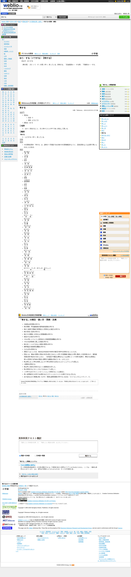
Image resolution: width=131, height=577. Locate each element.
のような (85, 144)
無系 (103, 99)
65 (60, 351)
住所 (32, 331)
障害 (45, 344)
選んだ (76, 362)
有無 (25, 178)
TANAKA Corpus (6, 499)
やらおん (105, 245)
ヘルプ (128, 1)
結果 (81, 356)
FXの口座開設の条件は (28, 465)
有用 (27, 294)
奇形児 (104, 108)
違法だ (62, 372)
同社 (25, 354)
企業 (68, 356)
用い (64, 128)
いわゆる (65, 377)
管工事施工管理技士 (36, 329)
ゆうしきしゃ (28, 257)
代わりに (58, 362)
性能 (41, 341)
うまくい (31, 351)
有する (71, 493)
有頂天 (28, 171)
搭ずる (40, 396)
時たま (29, 362)
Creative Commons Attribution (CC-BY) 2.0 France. (41, 501)
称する (57, 396)
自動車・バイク (8, 51)
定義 (104, 229)
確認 (104, 242)
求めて (55, 359)
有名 (27, 287)
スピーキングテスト (10, 159)
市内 (28, 331)
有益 (27, 220)
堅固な (49, 377)
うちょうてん (28, 169)
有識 (27, 255)
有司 (26, 245)
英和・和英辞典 (24, 1)
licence (120, 528)
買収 (25, 351)
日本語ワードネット (23, 520)
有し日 (104, 128)
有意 (26, 213)
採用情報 (80, 541)
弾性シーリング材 (107, 106)
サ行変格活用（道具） (36, 21)
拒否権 (32, 324)
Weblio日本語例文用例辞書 (31, 315)
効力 (32, 336)
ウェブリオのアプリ (43, 537)
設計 (50, 356)
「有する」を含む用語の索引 (29, 474)
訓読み (26, 122)
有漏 (25, 188)
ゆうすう (27, 264)
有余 (25, 185)
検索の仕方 (20, 539)
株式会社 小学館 (22, 490)
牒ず (53, 396)
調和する (46, 359)
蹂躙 (104, 238)
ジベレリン (34, 339)
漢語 (52, 144)
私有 (26, 199)
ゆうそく (27, 268)
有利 (26, 297)
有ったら (104, 147)
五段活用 (80, 144)
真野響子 (105, 219)
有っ (103, 142)
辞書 (4, 1)
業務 (31, 334)
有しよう (104, 126)
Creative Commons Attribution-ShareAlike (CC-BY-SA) (46, 492)
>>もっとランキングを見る (121, 251)
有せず (104, 140)
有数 (27, 266)
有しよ (104, 123)
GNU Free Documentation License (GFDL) (77, 492)
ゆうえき (27, 218)
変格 (65, 144)
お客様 (92, 356)
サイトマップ (20, 547)
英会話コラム (8, 149)
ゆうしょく (27, 261)
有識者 (28, 259)
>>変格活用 (89, 397)
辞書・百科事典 (8, 85)
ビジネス (6, 41)
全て (3, 39)
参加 (44, 326)
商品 (40, 359)
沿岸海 (30, 341)
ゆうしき (27, 254)
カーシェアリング (67, 362)
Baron (40, 351)
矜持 (104, 235)
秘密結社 (47, 367)
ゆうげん (27, 233)
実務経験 (44, 334)
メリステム (105, 101)
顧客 (52, 377)
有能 (27, 280)
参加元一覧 (126, 13)
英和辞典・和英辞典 (104, 541)
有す (103, 130)
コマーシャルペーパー (54, 374)
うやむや (27, 180)
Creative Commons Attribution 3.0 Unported (40, 503)
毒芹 (103, 96)
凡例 (58, 53)
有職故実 (29, 273)
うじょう (27, 162)
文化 (5, 63)
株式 (56, 351)
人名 (5, 81)
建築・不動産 (8, 58)
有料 (27, 308)
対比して (60, 128)
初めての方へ (118, 13)
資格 (46, 326)
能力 (52, 329)
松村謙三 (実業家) (108, 222)
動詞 (19, 21)
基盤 (55, 377)
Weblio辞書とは (21, 537)
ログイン (111, 1)
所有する (60, 64)
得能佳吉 (105, 248)
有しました (105, 119)
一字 (49, 144)
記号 (3, 143)
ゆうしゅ (27, 250)
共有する (37, 367)
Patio (35, 359)
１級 (28, 329)
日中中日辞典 (34, 1)
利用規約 (19, 543)
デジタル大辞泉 (27, 53)
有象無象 (28, 167)
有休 (27, 227)
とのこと (64, 359)
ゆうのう (27, 278)
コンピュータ (8, 46)
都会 (32, 354)
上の (49, 329)
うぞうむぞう (28, 166)
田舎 (41, 354)
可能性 (85, 64)
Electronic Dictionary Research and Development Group (76, 528)
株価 (35, 377)
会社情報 (80, 539)
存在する (32, 128)
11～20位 (111, 216)
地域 (36, 326)
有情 (27, 164)
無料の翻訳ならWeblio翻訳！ (35, 7)
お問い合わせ (61, 537)
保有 (26, 209)
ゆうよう (27, 292)
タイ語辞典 (102, 553)
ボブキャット (35, 372)
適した (37, 341)
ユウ (33, 120)
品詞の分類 (13, 21)
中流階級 (64, 354)
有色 (27, 262)
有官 (103, 111)
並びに (43, 339)
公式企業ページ (82, 537)
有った (104, 145)
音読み (26, 115)
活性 (39, 339)
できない (37, 344)
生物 (5, 76)
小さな (26, 349)
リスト (47, 128)
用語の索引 (45, 53)
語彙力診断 (7, 156)
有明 (27, 153)
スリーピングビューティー (78, 377)
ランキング (53, 53)
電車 (5, 49)
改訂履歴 (76, 493)
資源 (70, 64)
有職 (37, 269)
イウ (36, 120)
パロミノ (35, 369)
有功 (27, 241)
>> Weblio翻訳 (125, 255)
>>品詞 (83, 397)
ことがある (30, 147)
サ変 (25, 64)
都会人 (70, 354)
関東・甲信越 (31, 326)
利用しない (40, 362)
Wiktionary (94, 103)
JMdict (31, 528)
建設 (55, 356)
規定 (25, 336)
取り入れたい (52, 354)
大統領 (26, 324)
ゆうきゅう (27, 225)
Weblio (20, 493)
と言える (73, 374)
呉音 (29, 117)
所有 (27, 202)
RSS (73, 565)
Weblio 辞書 (120, 1)
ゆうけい (27, 229)
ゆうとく (27, 275)
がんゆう (27, 190)
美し (52, 369)
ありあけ (27, 151)
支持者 (85, 354)
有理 (26, 301)
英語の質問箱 (8, 154)
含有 (27, 192)
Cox (36, 356)
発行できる (66, 374)
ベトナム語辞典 (103, 555)
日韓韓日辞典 (44, 1)
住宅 (48, 356)
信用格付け (30, 374)
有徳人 (27, 174)
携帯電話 (27, 346)
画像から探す (41, 539)
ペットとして (45, 372)
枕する (49, 396)
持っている (52, 64)
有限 (27, 234)
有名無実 (29, 290)
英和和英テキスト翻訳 (30, 438)
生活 (5, 66)
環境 (36, 354)
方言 (5, 83)
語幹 (45, 144)
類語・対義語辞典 (13, 1)
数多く (79, 354)
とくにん (28, 173)
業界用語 (6, 44)
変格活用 (25, 21)
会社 (28, 377)
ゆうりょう (27, 307)
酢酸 (103, 91)
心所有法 (29, 206)
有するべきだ (106, 135)
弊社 (59, 356)
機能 (38, 346)
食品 (5, 78)
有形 (27, 231)
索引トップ (38, 53)
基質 (48, 339)
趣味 (5, 71)
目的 (31, 367)
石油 (67, 64)
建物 (50, 359)
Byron (33, 356)
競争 (41, 326)
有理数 (27, 305)
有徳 (29, 276)
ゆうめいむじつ (29, 289)
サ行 (62, 144)
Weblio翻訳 (102, 543)
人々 (41, 367)
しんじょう (27, 204)
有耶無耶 (27, 181)
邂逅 (104, 232)
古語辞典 (52, 1)
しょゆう (27, 201)
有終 (27, 252)
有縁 (26, 157)
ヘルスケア (7, 68)
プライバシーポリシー (23, 545)
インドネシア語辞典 (104, 551)
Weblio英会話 (8, 151)
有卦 (25, 160)
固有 (26, 195)
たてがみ (42, 369)
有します (104, 121)
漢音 (29, 120)
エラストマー (106, 103)
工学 (5, 56)
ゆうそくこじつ (29, 271)
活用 (89, 144)
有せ (103, 137)
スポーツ (6, 73)
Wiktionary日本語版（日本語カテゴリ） (36, 103)
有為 (28, 216)
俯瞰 (104, 226)
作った (53, 367)
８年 (35, 334)
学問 (5, 61)
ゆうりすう (27, 303)
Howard (46, 351)
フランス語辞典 (103, 549)
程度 (41, 344)
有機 (26, 224)
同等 (45, 329)
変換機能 (52, 339)
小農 (25, 364)
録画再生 (34, 346)
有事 (26, 248)
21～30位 (119, 216)
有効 (27, 238)
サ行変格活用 (28, 144)
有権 (103, 89)
